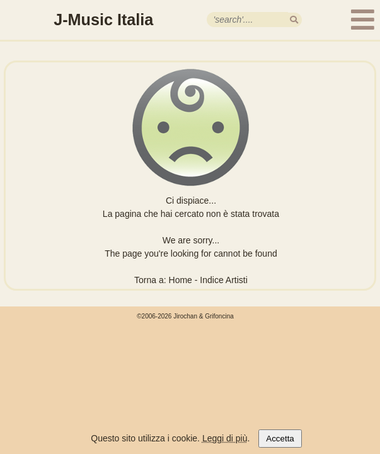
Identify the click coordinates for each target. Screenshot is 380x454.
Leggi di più (225, 438)
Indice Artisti (223, 280)
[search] (294, 20)
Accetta (280, 438)
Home (180, 280)
